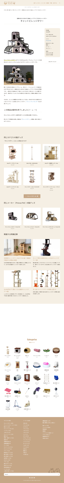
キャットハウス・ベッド (9, 425)
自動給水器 (6, 441)
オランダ (25, 436)
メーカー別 (42, 3)
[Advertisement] (52, 82)
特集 (51, 3)
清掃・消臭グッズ (8, 438)
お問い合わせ (45, 438)
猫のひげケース (7, 463)
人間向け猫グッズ (8, 471)
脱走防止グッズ (7, 452)
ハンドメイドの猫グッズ (48, 433)
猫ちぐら (6, 427)
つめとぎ (6, 432)
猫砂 (5, 436)
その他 (24, 454)
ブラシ (5, 461)
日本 (24, 423)
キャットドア (7, 449)
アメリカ (25, 425)
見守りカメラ (7, 465)
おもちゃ (6, 460)
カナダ (24, 427)
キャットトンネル (8, 428)
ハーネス (6, 469)
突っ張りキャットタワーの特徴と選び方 (44, 289)
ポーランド (25, 443)
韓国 (24, 450)
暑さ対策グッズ (7, 454)
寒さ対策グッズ (7, 456)
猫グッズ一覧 (37, 3)
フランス (25, 428)
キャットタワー (26, 119)
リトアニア (25, 441)
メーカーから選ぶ (46, 427)
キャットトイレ (7, 434)
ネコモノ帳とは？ (46, 434)
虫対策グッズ (7, 458)
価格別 (47, 3)
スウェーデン (26, 438)
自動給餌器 (6, 443)
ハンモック (6, 430)
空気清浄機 (6, 467)
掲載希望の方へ (46, 436)
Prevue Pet (48, 40)
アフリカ (25, 447)
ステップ (6, 450)
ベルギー (25, 445)
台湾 (24, 449)
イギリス (25, 430)
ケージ (5, 445)
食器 (5, 439)
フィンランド (26, 439)
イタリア (25, 432)
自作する (55, 3)
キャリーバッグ (7, 447)
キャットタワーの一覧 (32, 196)
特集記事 (45, 429)
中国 (24, 452)
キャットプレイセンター (32, 101)
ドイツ (24, 434)
